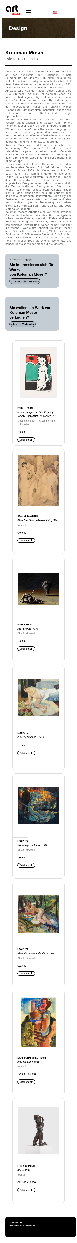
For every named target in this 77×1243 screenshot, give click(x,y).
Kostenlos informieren (25, 281)
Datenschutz (17, 1222)
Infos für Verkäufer (22, 324)
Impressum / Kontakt (23, 1225)
